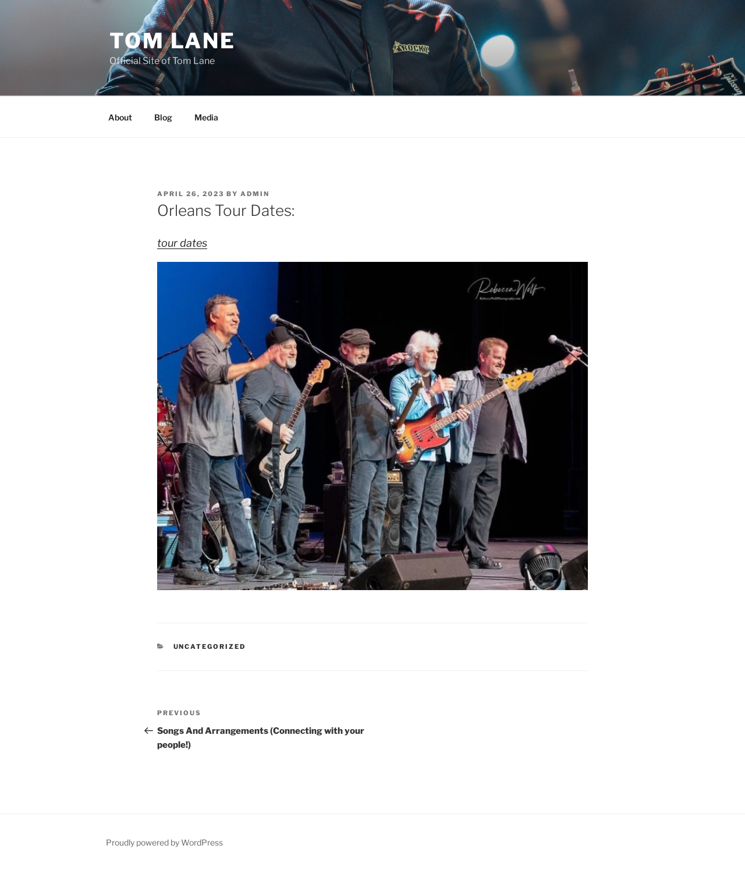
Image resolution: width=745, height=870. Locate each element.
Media (206, 117)
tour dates (182, 243)
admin (254, 194)
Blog (163, 117)
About (120, 117)
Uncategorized (209, 646)
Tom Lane (172, 41)
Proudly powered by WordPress (164, 842)
